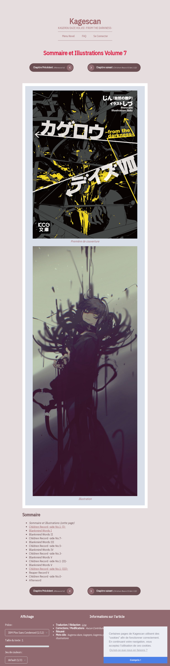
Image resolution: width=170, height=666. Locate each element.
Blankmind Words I (40, 530)
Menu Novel (68, 36)
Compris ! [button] (135, 660)
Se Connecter (100, 36)
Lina (84, 624)
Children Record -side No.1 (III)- (48, 569)
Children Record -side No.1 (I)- (47, 527)
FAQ (84, 36)
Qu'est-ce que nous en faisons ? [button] (128, 650)
